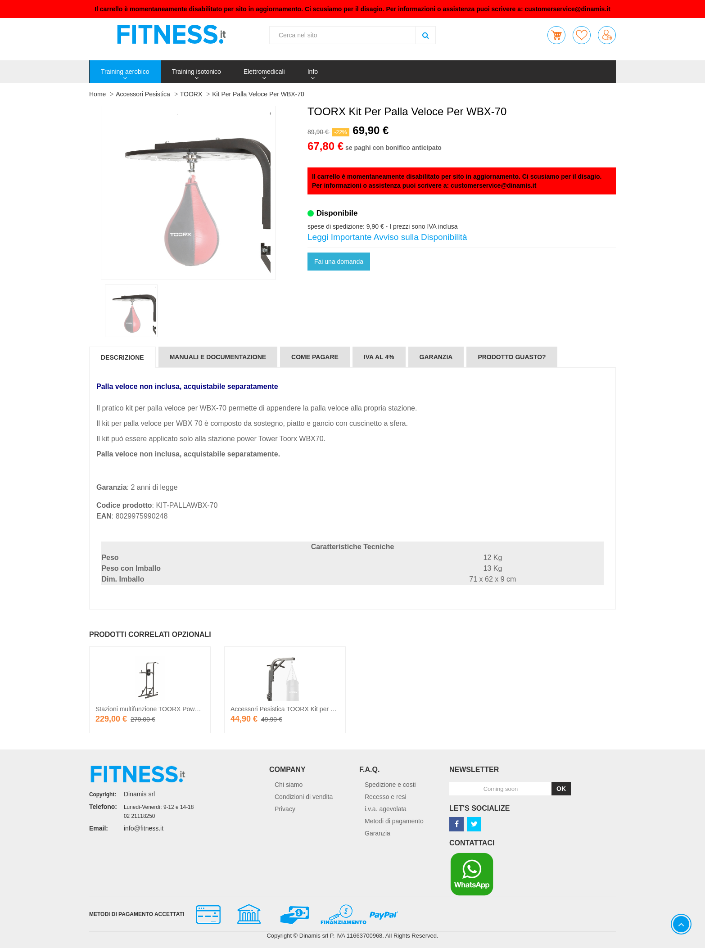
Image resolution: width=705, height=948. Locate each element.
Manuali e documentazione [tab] (218, 357)
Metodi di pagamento (394, 821)
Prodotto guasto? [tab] (512, 357)
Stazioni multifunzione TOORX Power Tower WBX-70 (169, 709)
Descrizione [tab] (122, 357)
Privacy (285, 809)
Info (312, 71)
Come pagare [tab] (315, 357)
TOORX (191, 94)
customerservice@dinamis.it (567, 9)
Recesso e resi (386, 796)
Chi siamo (289, 784)
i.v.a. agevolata (386, 809)
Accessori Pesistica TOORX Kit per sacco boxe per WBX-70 (314, 709)
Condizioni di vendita (304, 796)
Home (97, 94)
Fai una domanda (338, 261)
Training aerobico (125, 71)
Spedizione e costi (390, 784)
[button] (556, 35)
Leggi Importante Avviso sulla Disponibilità (387, 237)
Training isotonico (196, 71)
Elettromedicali (264, 71)
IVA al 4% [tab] (379, 357)
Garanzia (377, 833)
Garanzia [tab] (436, 357)
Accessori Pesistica (143, 94)
